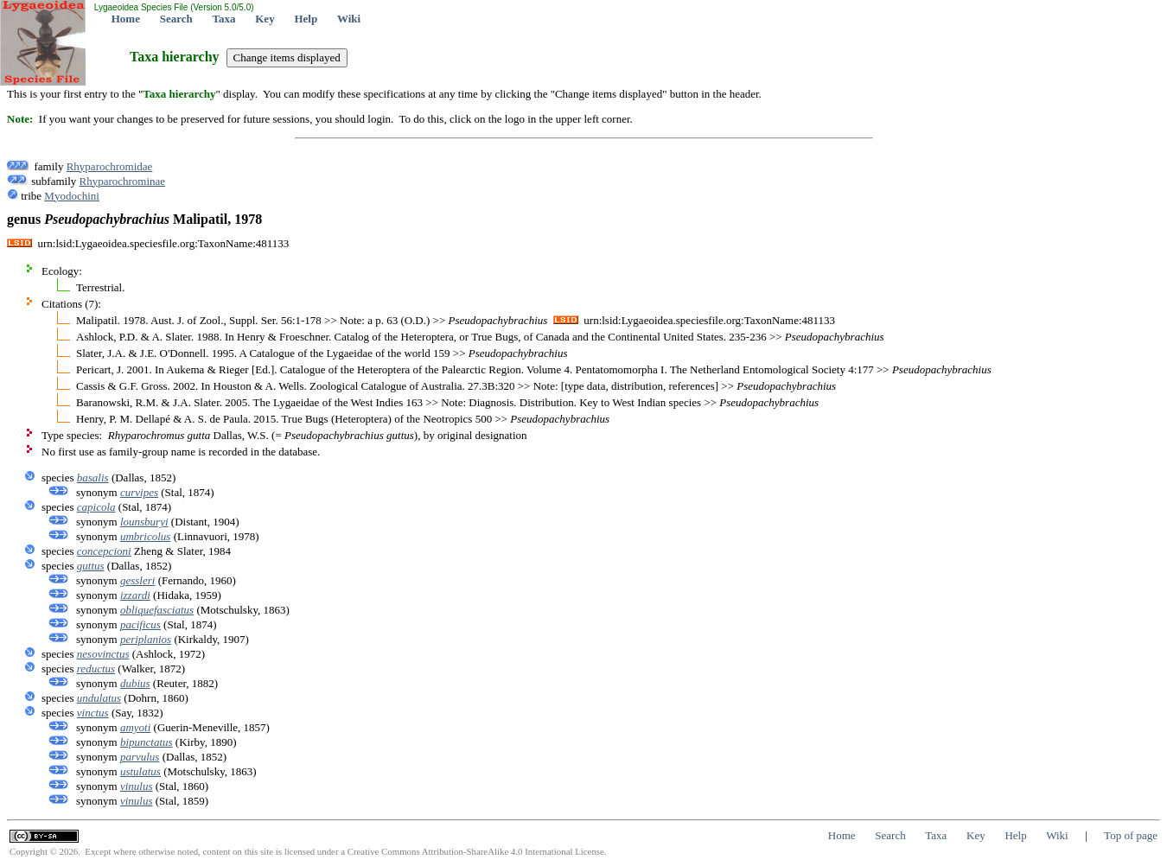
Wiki (348, 18)
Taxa (224, 18)
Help (305, 18)
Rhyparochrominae (123, 181)
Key (264, 18)
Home (126, 18)
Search (176, 18)
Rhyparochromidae (110, 166)
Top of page (1130, 835)
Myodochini (71, 195)
